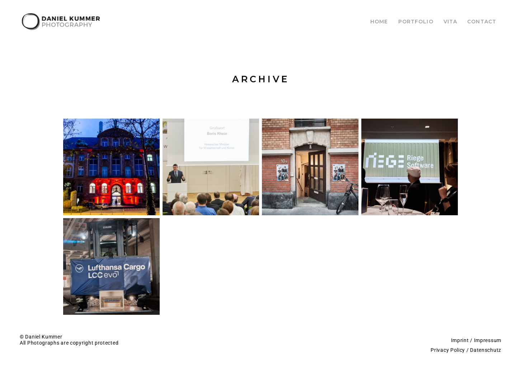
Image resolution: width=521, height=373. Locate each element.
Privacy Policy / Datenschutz (466, 350)
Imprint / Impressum (476, 340)
